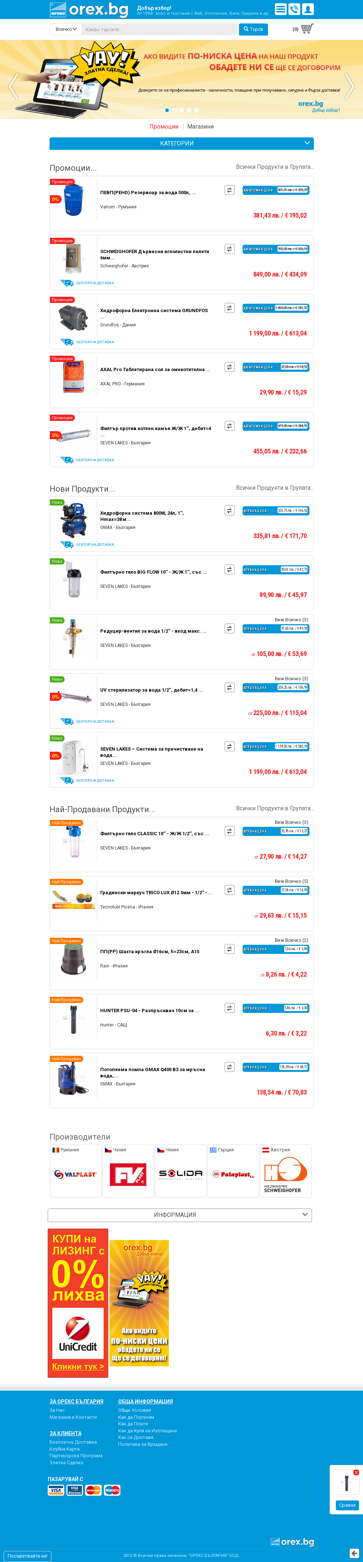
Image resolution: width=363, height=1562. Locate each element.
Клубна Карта (65, 1449)
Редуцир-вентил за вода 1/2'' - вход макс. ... (153, 631)
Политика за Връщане (142, 1444)
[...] (159, 29)
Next (337, 87)
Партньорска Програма (76, 1455)
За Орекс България (77, 1401)
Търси (253, 29)
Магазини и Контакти (73, 1417)
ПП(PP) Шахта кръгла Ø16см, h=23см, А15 (149, 951)
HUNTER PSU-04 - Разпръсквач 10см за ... (149, 1010)
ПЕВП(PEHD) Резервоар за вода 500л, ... (148, 192)
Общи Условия (134, 1410)
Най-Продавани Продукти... (182, 809)
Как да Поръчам (136, 1417)
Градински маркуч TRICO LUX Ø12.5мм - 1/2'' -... (156, 892)
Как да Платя (133, 1423)
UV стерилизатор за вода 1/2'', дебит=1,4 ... (151, 690)
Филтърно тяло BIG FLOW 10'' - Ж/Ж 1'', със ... (153, 572)
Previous (25, 87)
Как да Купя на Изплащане (147, 1430)
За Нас (57, 1410)
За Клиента (65, 1433)
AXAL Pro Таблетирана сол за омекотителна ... (155, 369)
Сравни (347, 1505)
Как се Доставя (135, 1437)
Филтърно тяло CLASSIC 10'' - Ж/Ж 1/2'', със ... (154, 833)
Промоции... (182, 168)
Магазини (200, 126)
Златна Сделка (66, 1462)
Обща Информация (145, 1401)
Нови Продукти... (182, 489)
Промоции (163, 126)
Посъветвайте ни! (27, 1556)
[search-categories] (66, 29)
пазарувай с (65, 1479)
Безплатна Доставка (73, 1442)
